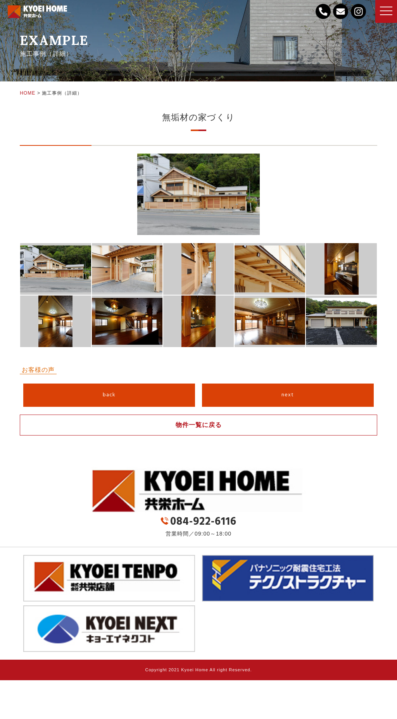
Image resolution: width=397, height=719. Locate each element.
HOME (27, 93)
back (109, 395)
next (287, 395)
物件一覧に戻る (199, 425)
